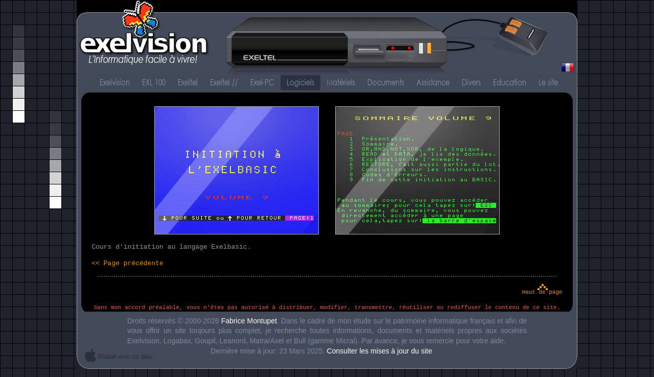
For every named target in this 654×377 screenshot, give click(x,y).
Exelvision (327, 38)
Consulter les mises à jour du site (379, 351)
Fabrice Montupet (249, 321)
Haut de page (542, 292)
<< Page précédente (127, 263)
